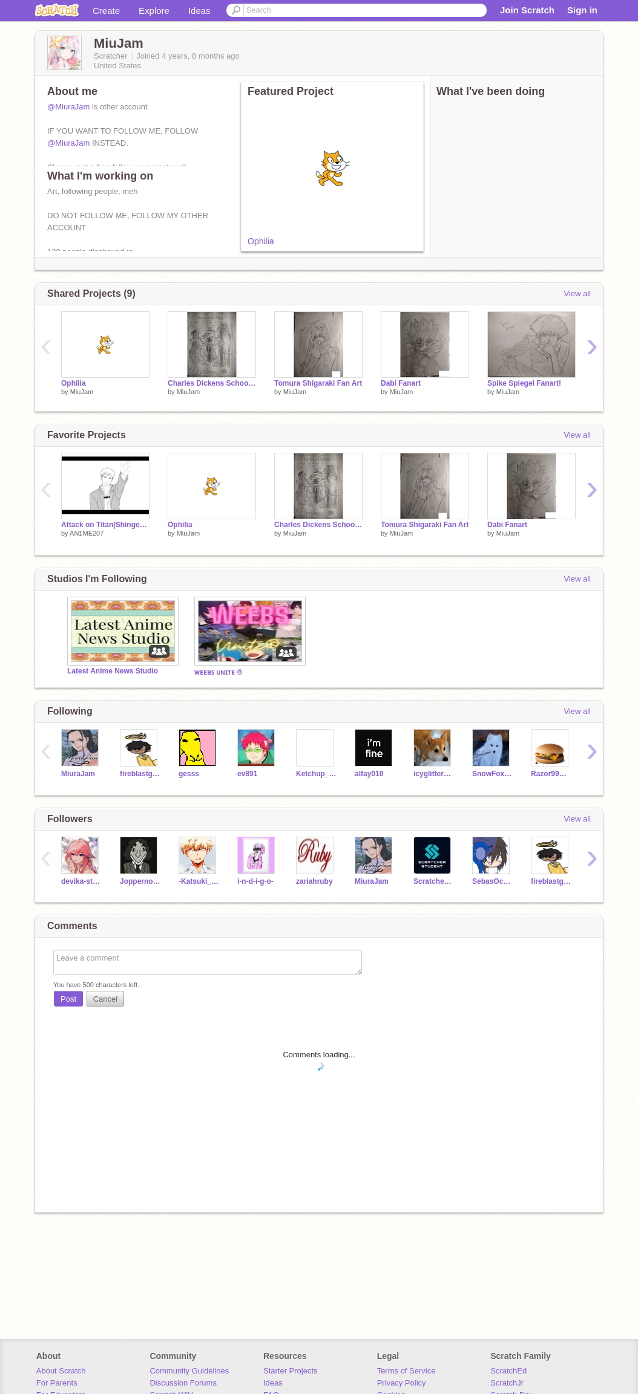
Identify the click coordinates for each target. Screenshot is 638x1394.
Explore (154, 10)
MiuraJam (78, 774)
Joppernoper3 (140, 881)
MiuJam (82, 391)
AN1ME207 (87, 533)
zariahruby (314, 881)
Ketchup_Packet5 (316, 774)
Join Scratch (527, 10)
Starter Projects (290, 1370)
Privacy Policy (401, 1382)
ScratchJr (507, 1382)
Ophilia (261, 241)
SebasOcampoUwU (492, 881)
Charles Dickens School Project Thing (212, 383)
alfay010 (369, 774)
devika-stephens (81, 881)
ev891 (247, 774)
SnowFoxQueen (492, 774)
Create (106, 10)
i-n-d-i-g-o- (255, 881)
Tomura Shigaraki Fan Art (318, 383)
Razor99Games (551, 774)
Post (68, 998)
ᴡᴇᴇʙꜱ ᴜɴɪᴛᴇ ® (218, 672)
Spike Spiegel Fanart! (524, 383)
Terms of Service (406, 1370)
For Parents (56, 1382)
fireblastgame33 (140, 774)
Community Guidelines (189, 1370)
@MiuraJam (68, 106)
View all (577, 293)
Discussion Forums (183, 1382)
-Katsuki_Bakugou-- (199, 881)
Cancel (105, 998)
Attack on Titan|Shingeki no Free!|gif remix (105, 524)
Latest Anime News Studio (112, 671)
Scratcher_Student (433, 881)
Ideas (199, 10)
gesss (189, 774)
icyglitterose (433, 774)
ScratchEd (508, 1370)
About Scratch (61, 1370)
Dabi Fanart (401, 383)
